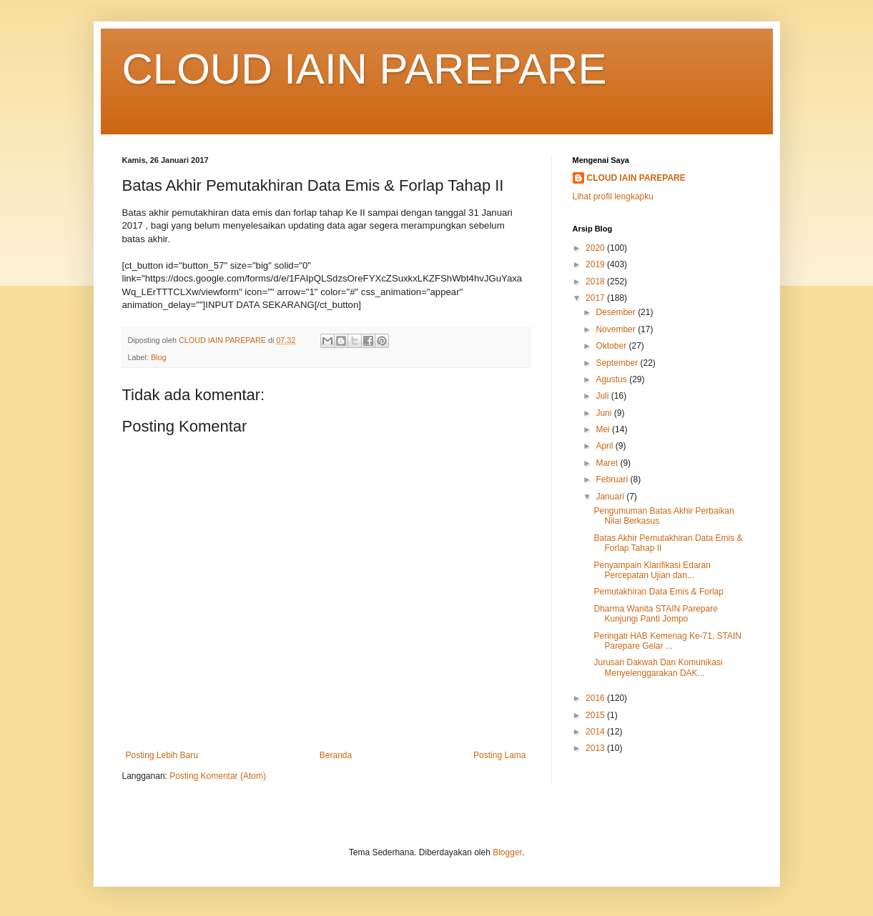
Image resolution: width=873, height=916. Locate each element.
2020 (596, 248)
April (605, 446)
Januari (611, 497)
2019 (596, 264)
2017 (596, 298)
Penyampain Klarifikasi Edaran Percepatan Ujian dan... (651, 570)
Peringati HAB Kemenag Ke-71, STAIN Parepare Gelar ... (667, 641)
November (617, 329)
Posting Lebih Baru (162, 755)
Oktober (612, 346)
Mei (604, 429)
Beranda (336, 755)
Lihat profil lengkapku (613, 196)
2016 (596, 698)
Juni (604, 413)
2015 (596, 715)
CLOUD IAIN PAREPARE (364, 69)
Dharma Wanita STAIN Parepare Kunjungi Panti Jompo (655, 614)
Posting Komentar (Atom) (217, 776)
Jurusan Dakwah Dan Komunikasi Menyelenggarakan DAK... (657, 667)
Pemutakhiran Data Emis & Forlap (658, 592)
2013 (596, 748)
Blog (159, 357)
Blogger (507, 852)
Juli (603, 396)
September (618, 363)
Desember (617, 312)
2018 (596, 282)
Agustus (612, 379)
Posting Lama (499, 755)
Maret (608, 463)
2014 (596, 732)
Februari (613, 479)
